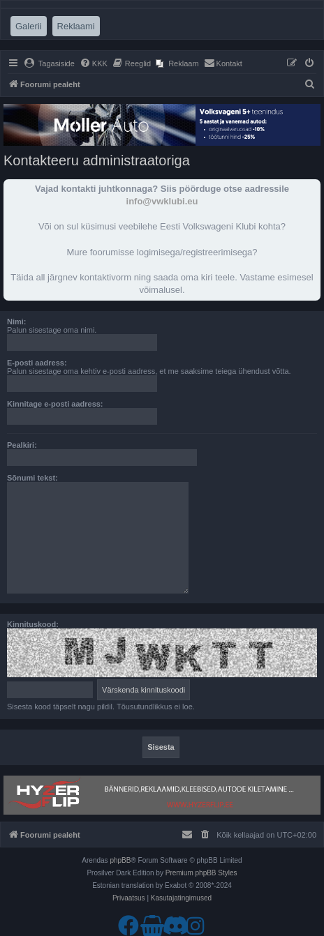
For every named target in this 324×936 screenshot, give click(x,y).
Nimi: (17, 321)
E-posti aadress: (37, 362)
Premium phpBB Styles (201, 873)
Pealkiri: (22, 445)
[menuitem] (49, 63)
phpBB (120, 860)
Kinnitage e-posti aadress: (55, 404)
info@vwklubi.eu (162, 201)
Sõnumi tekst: (32, 478)
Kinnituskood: (33, 624)
